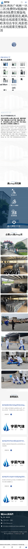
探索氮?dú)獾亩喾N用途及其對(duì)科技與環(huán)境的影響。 (13, 444)
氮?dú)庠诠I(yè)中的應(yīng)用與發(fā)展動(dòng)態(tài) (13, 477)
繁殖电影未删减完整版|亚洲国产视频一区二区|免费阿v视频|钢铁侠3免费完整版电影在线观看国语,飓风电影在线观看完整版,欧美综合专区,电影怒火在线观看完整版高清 (14, 16)
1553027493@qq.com (7, 523)
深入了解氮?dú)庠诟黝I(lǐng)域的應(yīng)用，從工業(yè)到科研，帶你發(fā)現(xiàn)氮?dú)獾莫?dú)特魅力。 (13, 409)
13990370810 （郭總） (8, 520)
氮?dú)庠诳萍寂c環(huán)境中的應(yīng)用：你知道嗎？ (13, 441)
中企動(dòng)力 (17, 533)
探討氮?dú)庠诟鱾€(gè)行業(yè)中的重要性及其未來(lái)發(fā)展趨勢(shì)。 (13, 480)
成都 (23, 533)
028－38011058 (6, 517)
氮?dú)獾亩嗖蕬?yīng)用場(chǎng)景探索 (13, 405)
